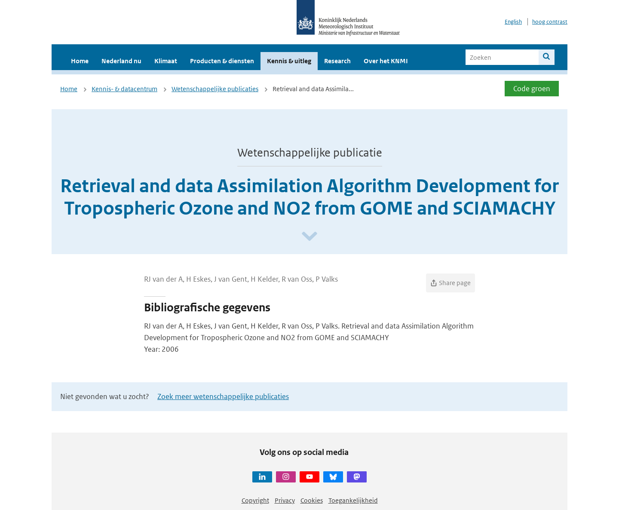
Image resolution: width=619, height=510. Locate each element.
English (513, 21)
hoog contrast (549, 21)
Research (337, 61)
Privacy (285, 500)
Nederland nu (121, 61)
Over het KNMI (386, 61)
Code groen (531, 88)
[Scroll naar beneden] (309, 237)
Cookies (311, 500)
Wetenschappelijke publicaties (215, 89)
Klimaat (165, 61)
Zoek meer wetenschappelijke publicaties (223, 396)
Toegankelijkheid (353, 500)
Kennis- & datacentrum (124, 89)
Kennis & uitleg (289, 61)
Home (80, 61)
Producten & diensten (222, 61)
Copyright (255, 500)
